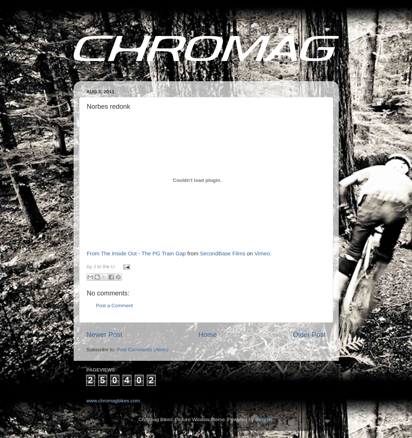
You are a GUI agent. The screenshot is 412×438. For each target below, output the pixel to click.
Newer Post (105, 334)
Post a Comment (114, 305)
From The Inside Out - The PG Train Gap (136, 253)
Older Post (309, 334)
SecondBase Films (223, 253)
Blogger (263, 419)
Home (207, 334)
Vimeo (262, 253)
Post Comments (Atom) (142, 349)
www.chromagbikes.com (113, 400)
